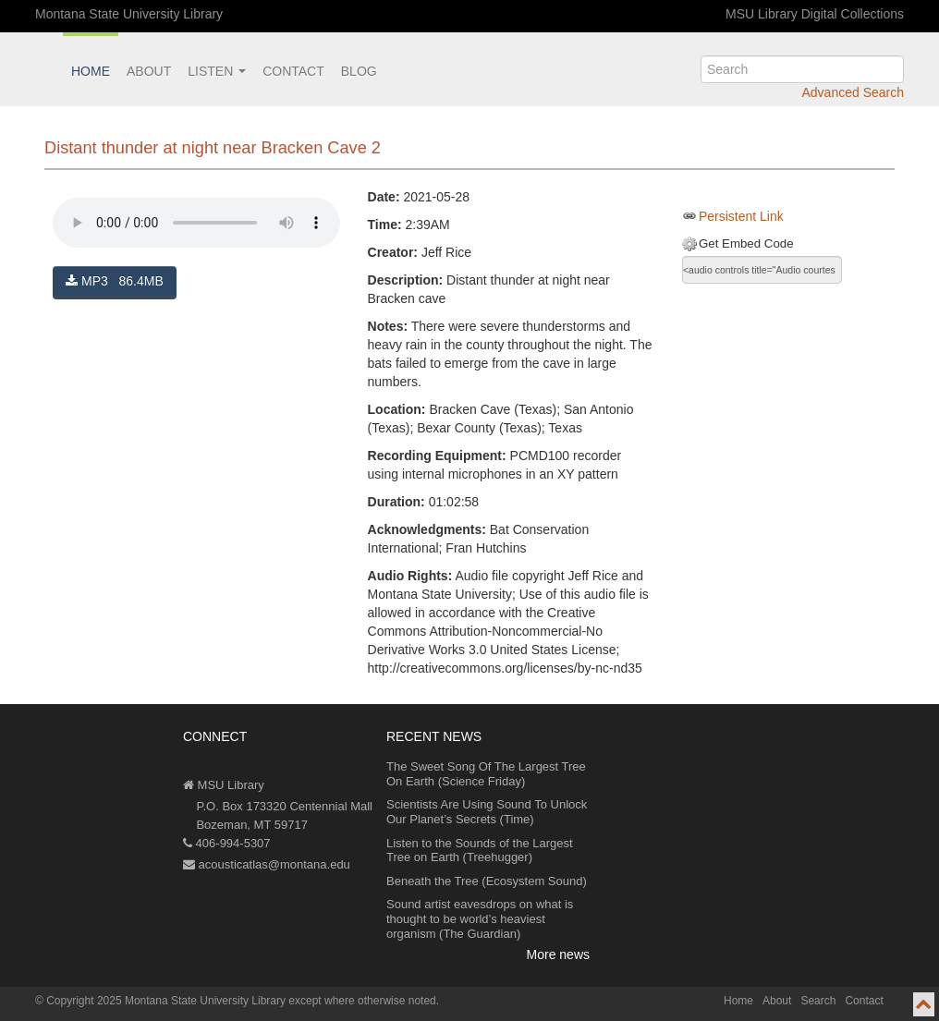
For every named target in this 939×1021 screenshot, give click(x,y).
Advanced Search (852, 92)
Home (90, 71)
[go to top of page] (923, 1004)
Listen (217, 71)
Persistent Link (741, 216)
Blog (359, 71)
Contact (293, 71)
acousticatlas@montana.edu (266, 864)
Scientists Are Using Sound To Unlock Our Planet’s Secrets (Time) (486, 811)
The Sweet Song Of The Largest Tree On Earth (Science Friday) (486, 774)
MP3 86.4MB (115, 280)
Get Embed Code (746, 243)
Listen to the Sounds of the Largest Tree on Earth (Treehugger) (479, 850)
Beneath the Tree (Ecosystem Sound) (486, 881)
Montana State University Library (129, 13)
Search (817, 1000)
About (149, 71)
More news (558, 954)
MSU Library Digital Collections (815, 13)
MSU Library (223, 785)
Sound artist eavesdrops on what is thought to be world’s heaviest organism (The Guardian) (479, 918)
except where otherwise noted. (363, 1000)
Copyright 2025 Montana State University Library (166, 1000)
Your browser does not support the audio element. (196, 223)
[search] (802, 69)
